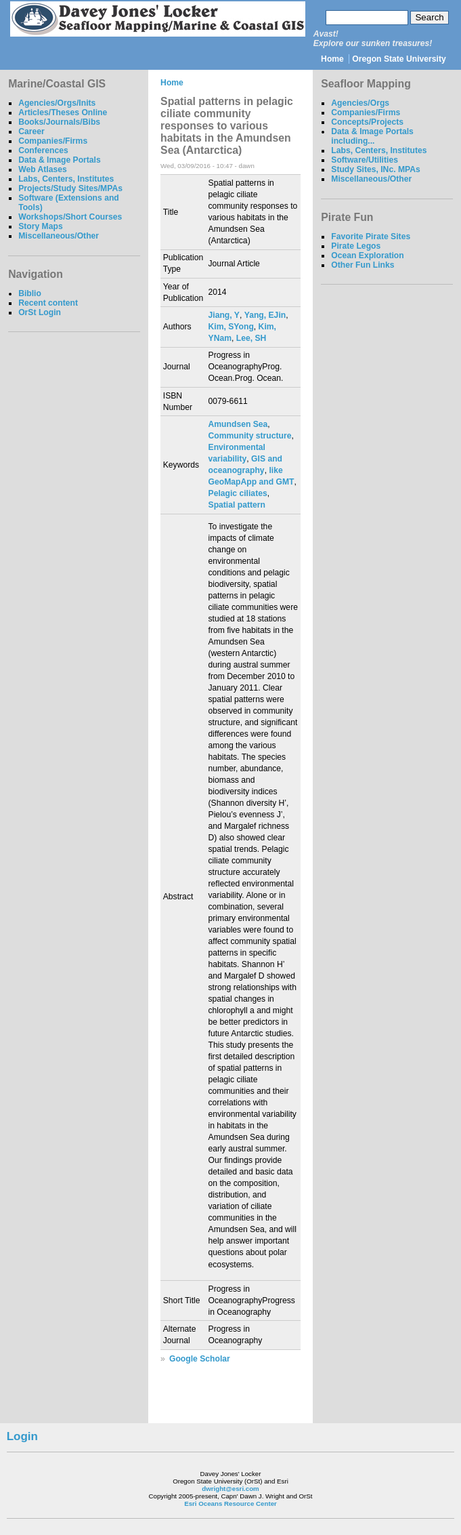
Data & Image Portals (59, 160)
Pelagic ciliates (237, 493)
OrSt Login (39, 312)
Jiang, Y (224, 315)
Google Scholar (199, 1359)
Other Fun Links (362, 265)
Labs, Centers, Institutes (66, 179)
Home (332, 59)
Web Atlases (42, 169)
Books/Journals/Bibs (59, 122)
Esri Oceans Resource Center (230, 1503)
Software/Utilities (364, 160)
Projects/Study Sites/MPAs (70, 188)
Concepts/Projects (367, 122)
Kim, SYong (231, 326)
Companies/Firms (52, 141)
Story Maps (40, 226)
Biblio (29, 293)
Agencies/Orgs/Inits (56, 103)
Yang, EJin (265, 315)
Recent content (48, 303)
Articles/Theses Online (62, 112)
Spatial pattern (236, 505)
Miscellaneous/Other (58, 236)
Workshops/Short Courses (70, 217)
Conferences (43, 150)
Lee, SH (251, 338)
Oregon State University (399, 59)
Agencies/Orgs (360, 103)
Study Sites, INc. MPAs (375, 169)
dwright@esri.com (230, 1488)
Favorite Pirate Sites (370, 236)
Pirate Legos (355, 246)
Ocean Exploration (367, 255)
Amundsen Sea (238, 424)
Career (31, 131)
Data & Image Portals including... (372, 136)
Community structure (250, 436)
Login (22, 1436)
